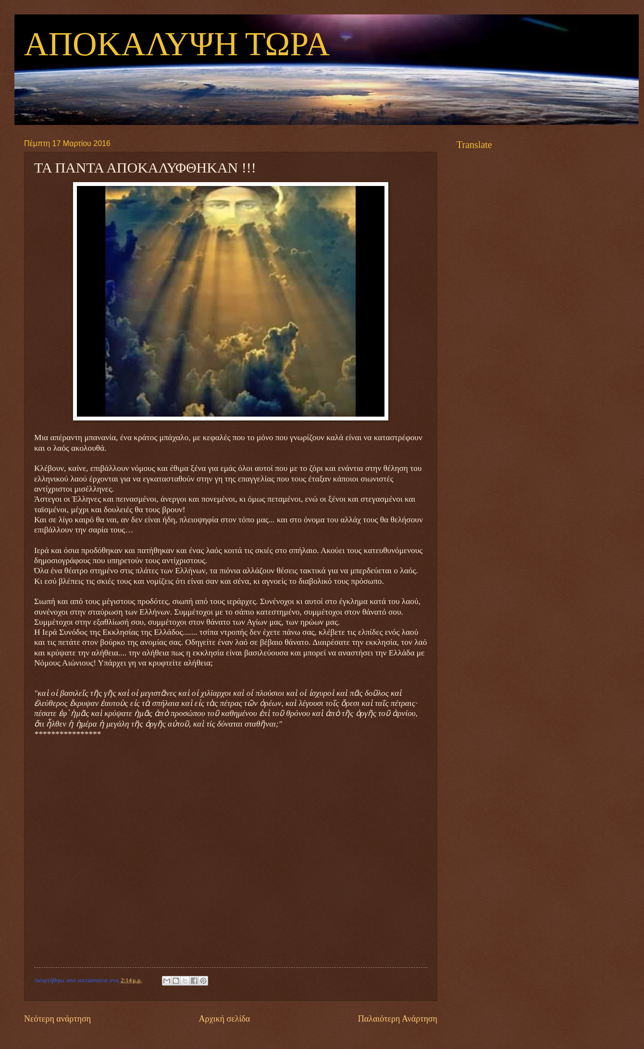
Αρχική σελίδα (224, 1019)
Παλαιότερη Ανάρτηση (397, 1019)
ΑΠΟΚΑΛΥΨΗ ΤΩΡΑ (177, 45)
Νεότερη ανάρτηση (57, 1019)
